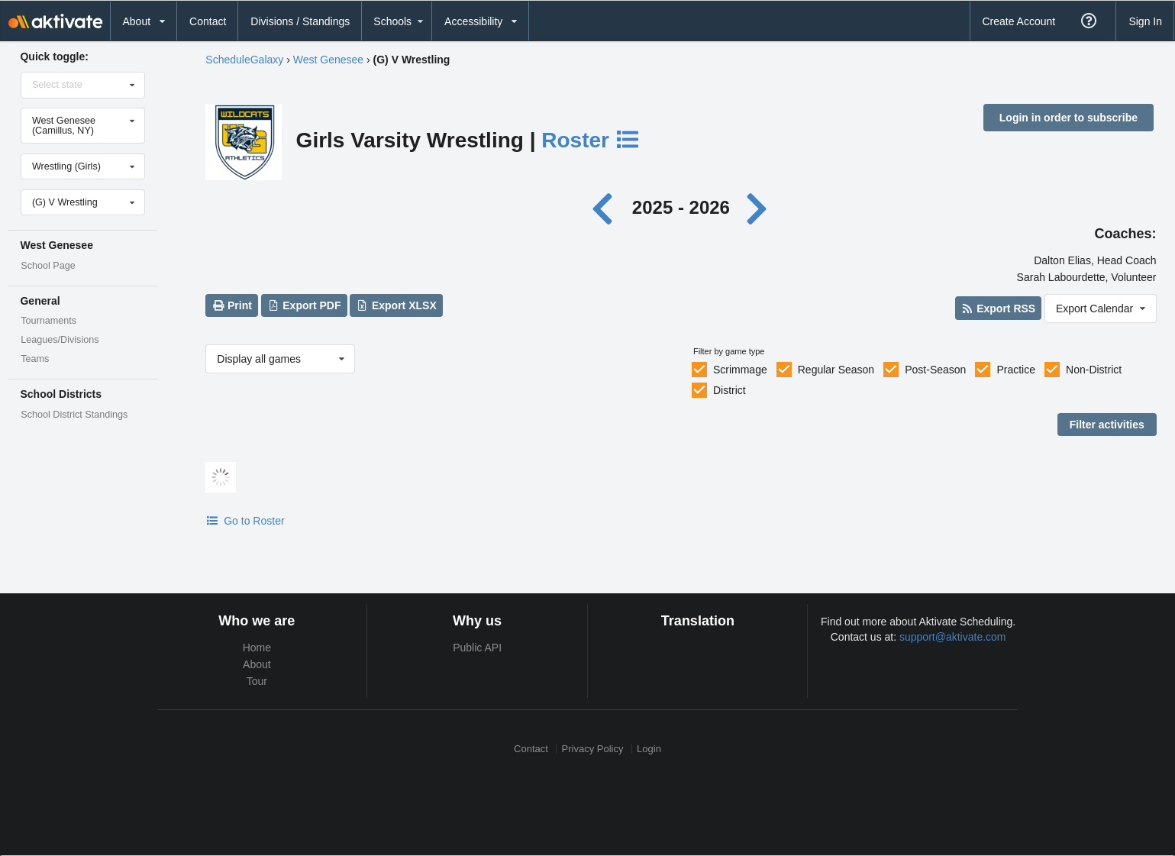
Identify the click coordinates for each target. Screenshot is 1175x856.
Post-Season (935, 369)
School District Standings (74, 414)
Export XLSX (397, 305)
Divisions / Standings (300, 21)
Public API (477, 647)
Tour (257, 681)
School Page (48, 265)
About (257, 664)
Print (232, 305)
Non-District (1094, 369)
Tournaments (48, 320)
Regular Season (836, 369)
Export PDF (304, 305)
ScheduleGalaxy (244, 59)
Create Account (1018, 21)
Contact (207, 21)
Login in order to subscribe (1068, 117)
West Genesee (328, 59)
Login (649, 749)
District (729, 390)
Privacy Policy (593, 749)
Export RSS (998, 308)
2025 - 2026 (681, 207)
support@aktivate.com (952, 637)
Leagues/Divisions (59, 339)
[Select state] (83, 85)
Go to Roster (244, 521)
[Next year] (758, 207)
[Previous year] (606, 207)
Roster (591, 140)
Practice (1015, 369)
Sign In (1145, 21)
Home (257, 647)
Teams (35, 359)
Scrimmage (740, 369)
